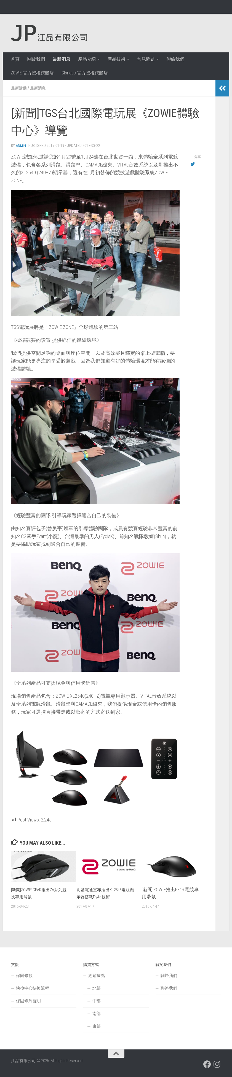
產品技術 (116, 59)
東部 (96, 1026)
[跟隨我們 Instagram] (217, 1064)
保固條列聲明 (28, 1000)
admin (21, 145)
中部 (96, 1000)
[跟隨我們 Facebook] (207, 1064)
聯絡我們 (175, 59)
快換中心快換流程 (32, 987)
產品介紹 (87, 59)
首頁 (15, 59)
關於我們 (36, 59)
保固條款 (24, 975)
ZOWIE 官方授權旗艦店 (32, 73)
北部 (96, 987)
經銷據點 (96, 975)
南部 (96, 1013)
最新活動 (20, 88)
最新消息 (61, 59)
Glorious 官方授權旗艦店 (85, 73)
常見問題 (146, 59)
